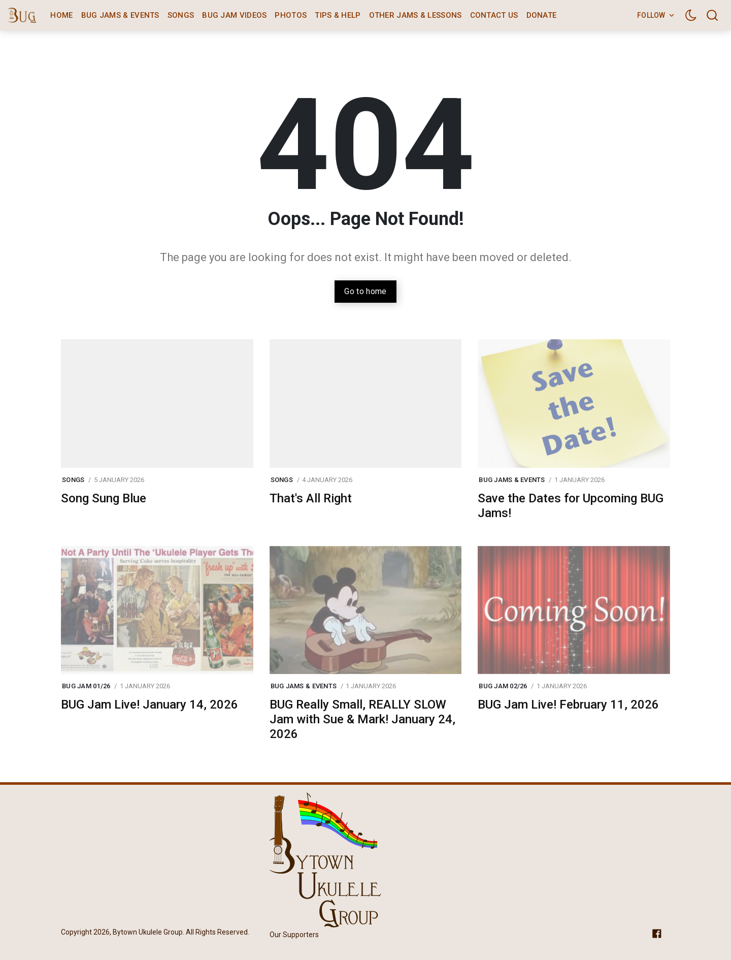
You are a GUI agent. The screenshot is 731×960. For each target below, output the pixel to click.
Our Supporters (294, 935)
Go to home (365, 291)
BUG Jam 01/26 (86, 686)
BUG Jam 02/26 (503, 686)
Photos (291, 15)
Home (61, 15)
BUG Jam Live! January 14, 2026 (149, 704)
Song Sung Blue (103, 498)
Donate (541, 15)
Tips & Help (337, 15)
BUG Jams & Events (120, 15)
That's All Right (311, 498)
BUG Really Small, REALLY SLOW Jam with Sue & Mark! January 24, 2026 (362, 719)
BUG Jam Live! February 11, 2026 (568, 704)
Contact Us (494, 15)
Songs (181, 15)
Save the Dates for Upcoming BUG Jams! (570, 505)
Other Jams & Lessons (415, 15)
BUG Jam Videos (234, 15)
